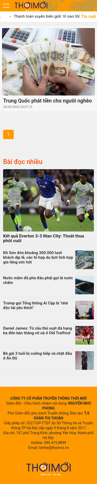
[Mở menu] (6, 6)
